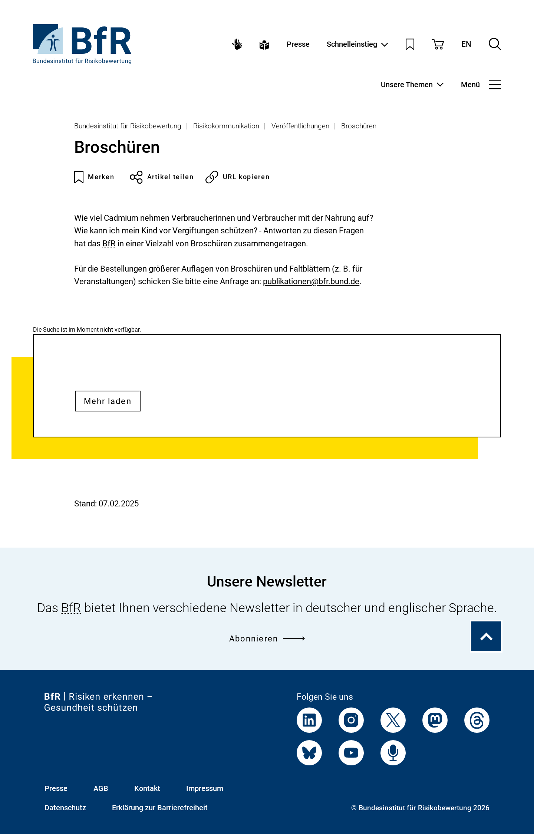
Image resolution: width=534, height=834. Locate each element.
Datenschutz (65, 807)
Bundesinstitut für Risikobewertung (127, 126)
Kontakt (147, 788)
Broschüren (358, 126)
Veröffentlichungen (300, 126)
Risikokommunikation (226, 126)
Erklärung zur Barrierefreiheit (160, 807)
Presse (298, 44)
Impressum (204, 788)
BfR (109, 243)
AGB (100, 788)
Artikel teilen (162, 177)
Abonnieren (267, 638)
